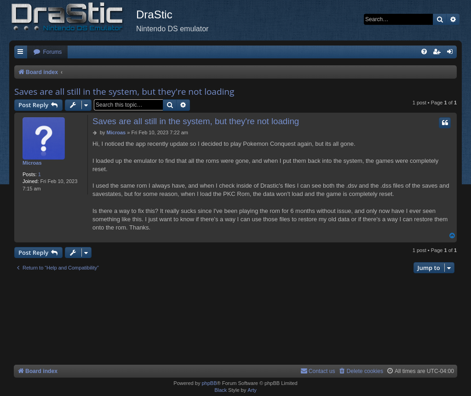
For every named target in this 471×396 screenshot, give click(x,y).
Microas (32, 163)
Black (220, 390)
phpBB (209, 383)
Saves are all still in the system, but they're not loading (124, 92)
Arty (252, 390)
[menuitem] (47, 52)
